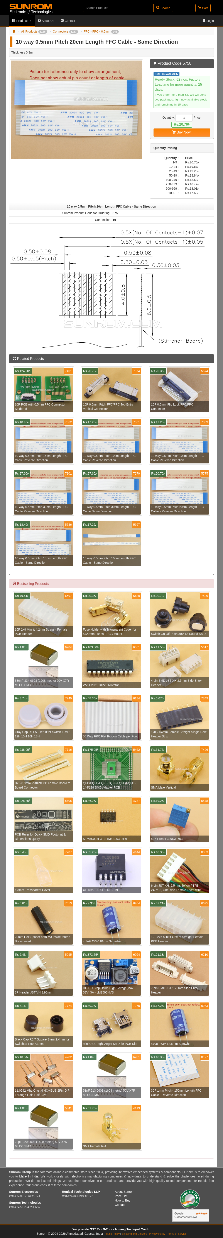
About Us (46, 21)
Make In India (28, 1176)
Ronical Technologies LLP (81, 1191)
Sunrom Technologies (25, 1202)
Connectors (65, 31)
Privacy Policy (157, 1233)
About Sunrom (124, 1191)
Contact (68, 21)
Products (21, 21)
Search (163, 8)
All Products (34, 31)
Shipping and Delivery (134, 1233)
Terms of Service (177, 1233)
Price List (121, 1196)
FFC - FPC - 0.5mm (101, 31)
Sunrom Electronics (23, 1191)
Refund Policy (112, 1233)
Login (208, 21)
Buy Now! (182, 132)
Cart (203, 8)
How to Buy (122, 1200)
